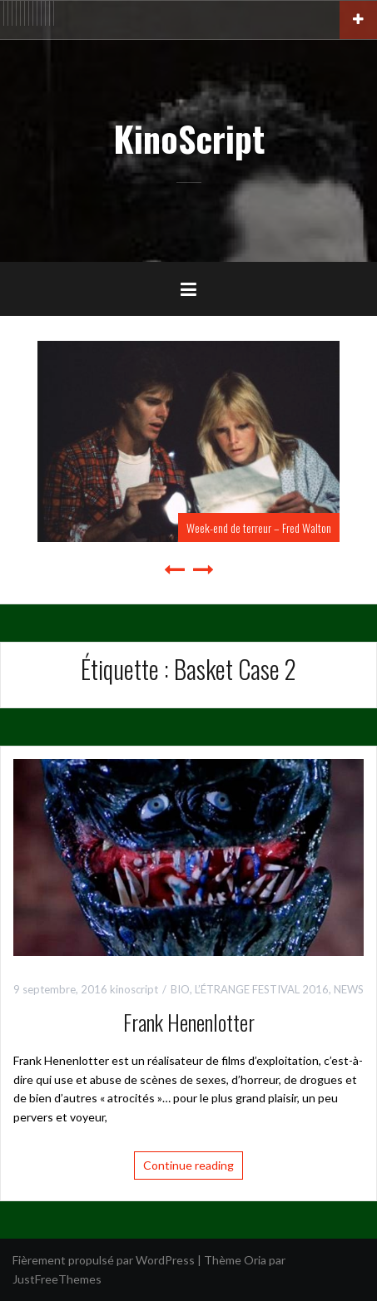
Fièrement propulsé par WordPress (103, 1260)
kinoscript (134, 989)
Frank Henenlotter (189, 1022)
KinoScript (189, 138)
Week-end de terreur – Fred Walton (258, 527)
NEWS (349, 989)
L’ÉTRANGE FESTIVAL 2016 (262, 989)
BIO (180, 989)
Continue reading (188, 1165)
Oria (255, 1260)
